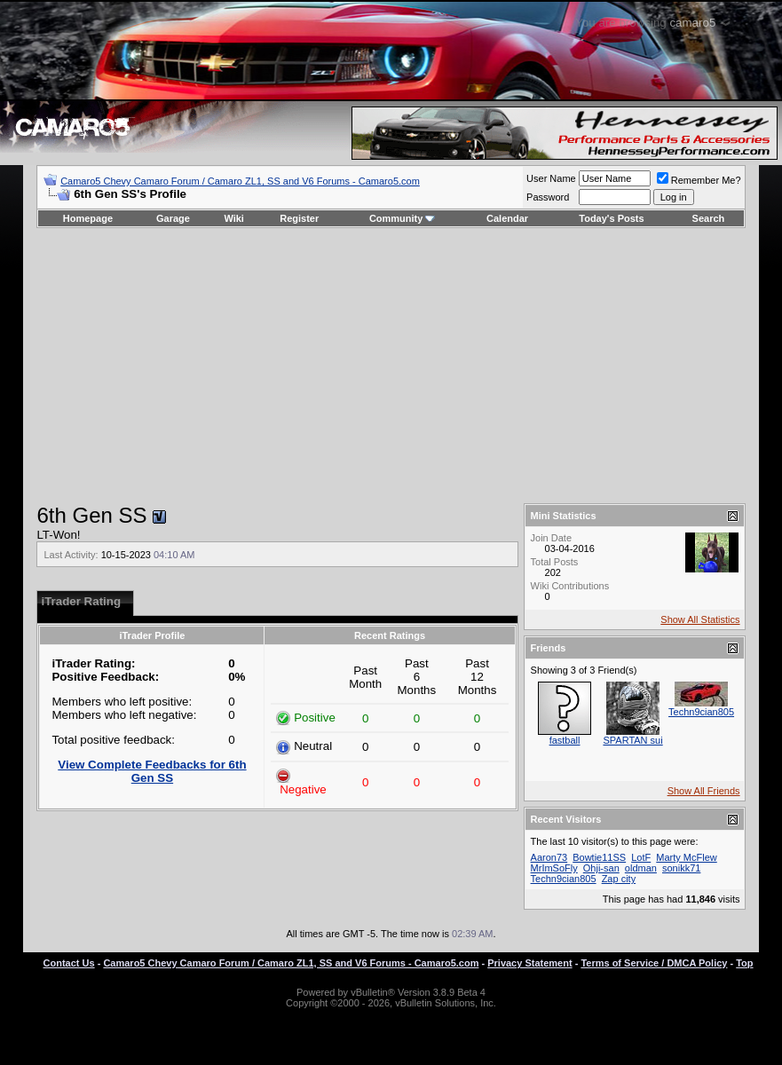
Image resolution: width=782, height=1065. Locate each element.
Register (299, 218)
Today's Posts (611, 218)
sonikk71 (681, 868)
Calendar (507, 218)
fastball (565, 740)
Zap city (619, 878)
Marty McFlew (686, 857)
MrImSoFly (554, 868)
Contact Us (69, 963)
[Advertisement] (391, 365)
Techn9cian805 (701, 711)
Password (547, 197)
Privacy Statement (529, 963)
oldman (641, 868)
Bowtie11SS (599, 857)
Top (744, 963)
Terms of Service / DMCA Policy (654, 963)
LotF (641, 857)
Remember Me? (699, 180)
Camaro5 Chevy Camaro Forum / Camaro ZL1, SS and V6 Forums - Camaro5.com (240, 181)
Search (708, 218)
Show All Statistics (699, 619)
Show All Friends (703, 790)
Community (402, 218)
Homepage (88, 218)
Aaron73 (549, 857)
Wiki (234, 218)
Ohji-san (601, 868)
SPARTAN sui (632, 740)
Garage (173, 218)
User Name (551, 178)
